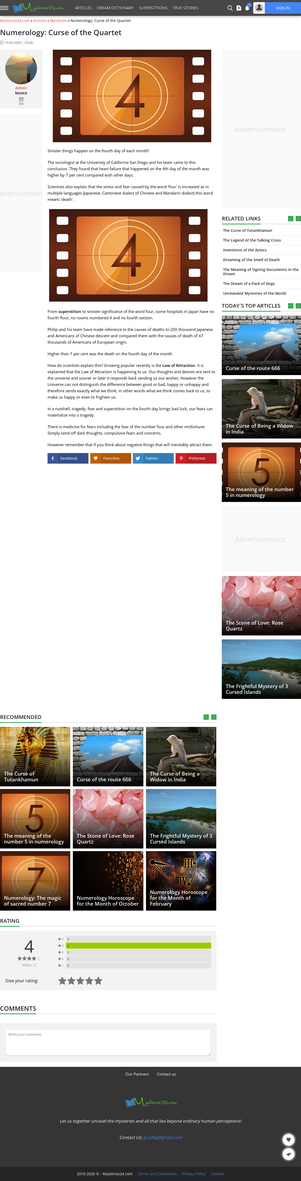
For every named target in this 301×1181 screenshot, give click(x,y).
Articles (83, 8)
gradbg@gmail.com (162, 1137)
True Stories (185, 8)
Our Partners (137, 1074)
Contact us (166, 1074)
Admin (21, 88)
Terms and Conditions (157, 1174)
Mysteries (58, 21)
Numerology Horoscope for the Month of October (108, 900)
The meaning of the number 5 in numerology (260, 492)
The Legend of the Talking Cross (252, 240)
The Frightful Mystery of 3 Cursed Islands (257, 689)
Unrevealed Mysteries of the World (254, 293)
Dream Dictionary (115, 8)
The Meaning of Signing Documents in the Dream (261, 271)
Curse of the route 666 (253, 368)
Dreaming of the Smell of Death (251, 259)
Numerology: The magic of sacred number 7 (32, 900)
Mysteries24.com (15, 21)
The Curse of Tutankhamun (247, 230)
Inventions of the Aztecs (245, 249)
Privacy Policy (194, 1174)
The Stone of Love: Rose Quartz (254, 625)
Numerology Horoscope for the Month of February (179, 898)
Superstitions (153, 8)
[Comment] (108, 1042)
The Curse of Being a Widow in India (259, 428)
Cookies (217, 1174)
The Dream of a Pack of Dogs (249, 283)
